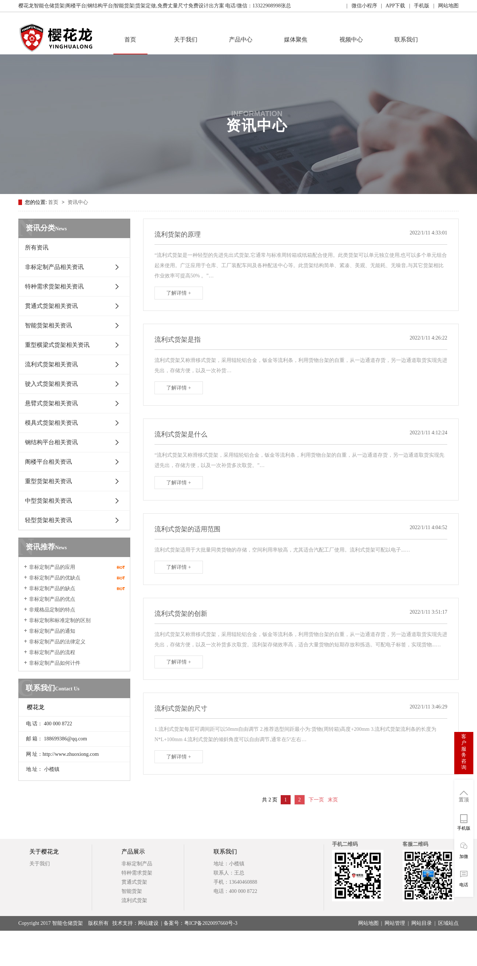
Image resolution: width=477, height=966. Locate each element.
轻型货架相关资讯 (48, 520)
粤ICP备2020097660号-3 (210, 923)
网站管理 (395, 923)
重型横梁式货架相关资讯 (57, 345)
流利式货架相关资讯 (51, 364)
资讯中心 (78, 202)
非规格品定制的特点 (52, 610)
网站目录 (421, 923)
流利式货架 (134, 900)
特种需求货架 (136, 873)
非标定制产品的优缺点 (54, 578)
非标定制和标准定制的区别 (60, 620)
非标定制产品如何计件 (54, 663)
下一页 (316, 799)
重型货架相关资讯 (48, 481)
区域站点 (448, 923)
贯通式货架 (134, 882)
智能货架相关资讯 (48, 325)
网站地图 (368, 923)
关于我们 (185, 39)
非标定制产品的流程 (52, 652)
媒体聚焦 (295, 39)
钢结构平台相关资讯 (51, 442)
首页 (130, 39)
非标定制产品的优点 (52, 599)
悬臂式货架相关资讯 (51, 403)
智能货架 (131, 891)
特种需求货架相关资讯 (54, 286)
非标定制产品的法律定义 (57, 641)
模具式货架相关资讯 (51, 423)
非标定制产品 (136, 863)
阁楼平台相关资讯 (48, 462)
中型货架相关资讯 (48, 501)
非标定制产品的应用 (52, 567)
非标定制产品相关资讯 (54, 267)
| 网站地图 (444, 5)
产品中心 (240, 39)
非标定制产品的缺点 (52, 588)
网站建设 (148, 923)
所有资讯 (36, 247)
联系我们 (406, 39)
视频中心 (351, 39)
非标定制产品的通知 (52, 631)
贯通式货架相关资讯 (51, 306)
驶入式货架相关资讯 (51, 384)
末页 (333, 799)
